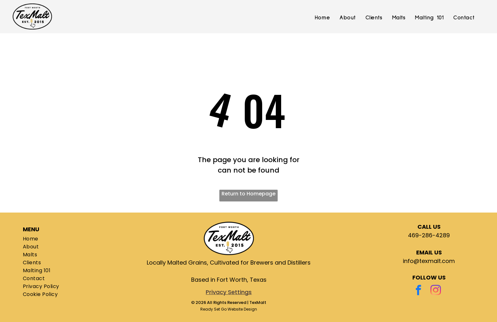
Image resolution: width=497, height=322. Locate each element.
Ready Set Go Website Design (228, 309)
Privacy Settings (229, 292)
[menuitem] (322, 18)
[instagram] (435, 290)
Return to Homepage (248, 193)
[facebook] (418, 290)
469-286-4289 (429, 235)
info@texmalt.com (429, 261)
